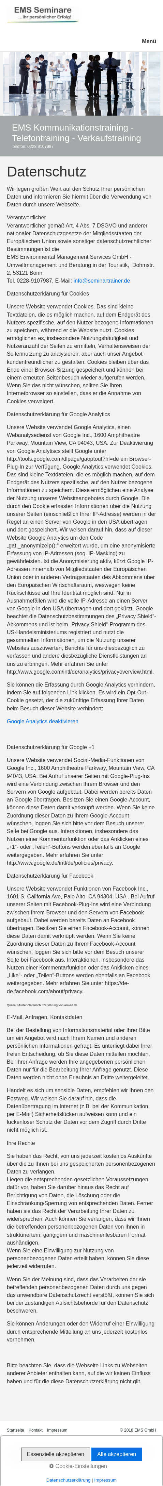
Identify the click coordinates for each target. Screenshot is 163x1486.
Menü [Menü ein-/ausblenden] (149, 41)
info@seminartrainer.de (102, 281)
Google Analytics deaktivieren (42, 721)
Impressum (57, 1430)
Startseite (15, 1430)
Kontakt (36, 1430)
